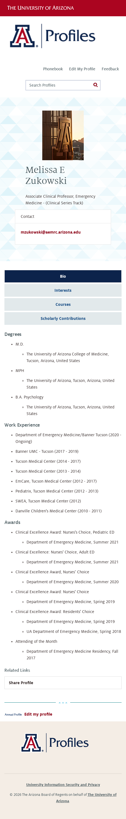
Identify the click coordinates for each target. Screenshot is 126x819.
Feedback (110, 69)
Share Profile (21, 683)
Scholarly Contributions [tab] (63, 318)
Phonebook (53, 69)
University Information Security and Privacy (63, 785)
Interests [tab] (63, 290)
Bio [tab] (63, 276)
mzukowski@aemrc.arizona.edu (51, 232)
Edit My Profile (82, 69)
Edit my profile (38, 714)
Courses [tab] (63, 304)
